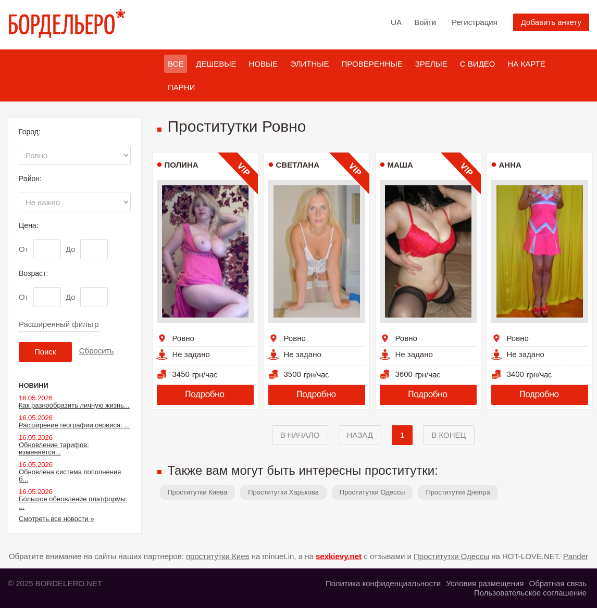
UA (396, 22)
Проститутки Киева (198, 492)
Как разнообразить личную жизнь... (74, 405)
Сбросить (96, 350)
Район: (30, 178)
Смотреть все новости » (56, 519)
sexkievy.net (339, 556)
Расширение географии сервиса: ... (74, 425)
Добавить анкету (551, 22)
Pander (575, 556)
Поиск (45, 351)
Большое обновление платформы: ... (73, 502)
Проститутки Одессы (372, 492)
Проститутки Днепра (458, 492)
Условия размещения (485, 583)
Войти (425, 22)
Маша (400, 164)
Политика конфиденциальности (383, 583)
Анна (510, 164)
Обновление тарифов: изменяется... (54, 448)
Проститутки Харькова (283, 492)
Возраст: (33, 273)
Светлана (297, 164)
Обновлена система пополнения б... (70, 475)
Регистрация (475, 22)
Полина (181, 164)
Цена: (29, 225)
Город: (30, 131)
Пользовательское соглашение (530, 592)
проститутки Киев (218, 556)
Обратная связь (558, 583)
